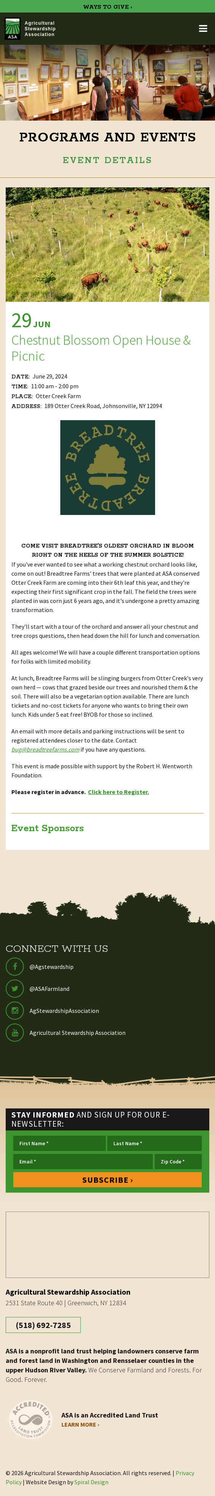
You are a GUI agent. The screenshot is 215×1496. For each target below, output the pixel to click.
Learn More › (80, 1424)
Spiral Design (91, 1482)
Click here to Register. (118, 792)
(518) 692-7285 (43, 1325)
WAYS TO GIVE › (107, 7)
